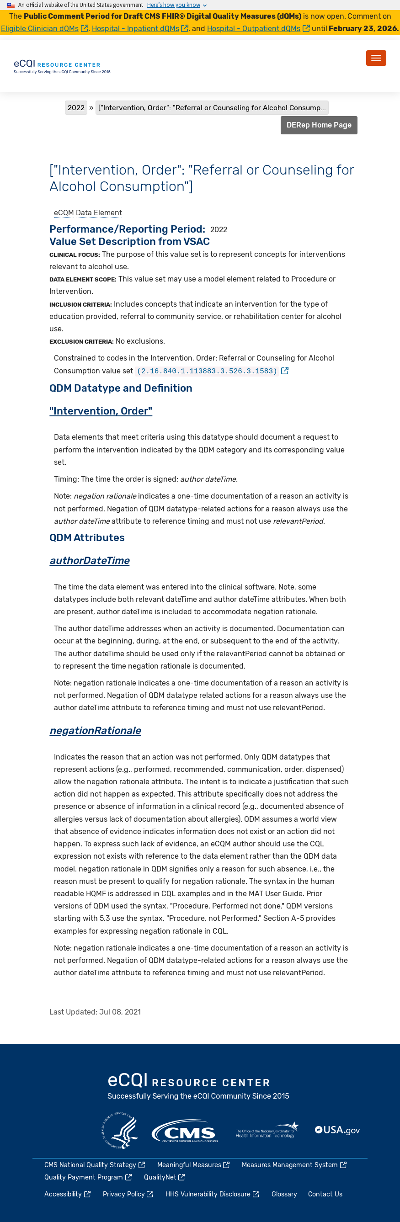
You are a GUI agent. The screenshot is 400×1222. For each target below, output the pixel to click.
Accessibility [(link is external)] (68, 1194)
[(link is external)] (211, 371)
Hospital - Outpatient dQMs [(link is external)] (258, 28)
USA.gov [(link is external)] (338, 1129)
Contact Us (325, 1194)
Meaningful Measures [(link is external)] (194, 1164)
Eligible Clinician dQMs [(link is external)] (44, 28)
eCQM (64, 212)
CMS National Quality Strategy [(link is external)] (95, 1164)
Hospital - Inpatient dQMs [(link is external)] (140, 28)
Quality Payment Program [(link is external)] (88, 1177)
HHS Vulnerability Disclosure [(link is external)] (213, 1194)
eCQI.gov (198, 1086)
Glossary (284, 1194)
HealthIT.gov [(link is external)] (267, 1129)
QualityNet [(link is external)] (165, 1177)
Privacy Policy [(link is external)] (129, 1194)
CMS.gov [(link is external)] (185, 1129)
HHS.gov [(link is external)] (119, 1129)
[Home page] (63, 65)
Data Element (99, 212)
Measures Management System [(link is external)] (295, 1164)
